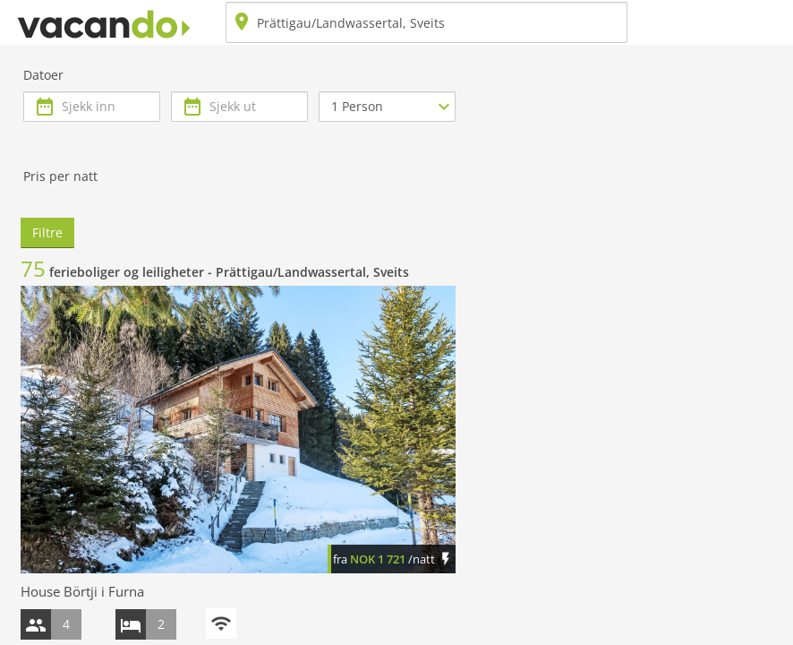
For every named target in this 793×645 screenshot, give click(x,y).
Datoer (43, 74)
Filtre (47, 232)
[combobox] (426, 22)
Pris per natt (60, 176)
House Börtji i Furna (82, 591)
